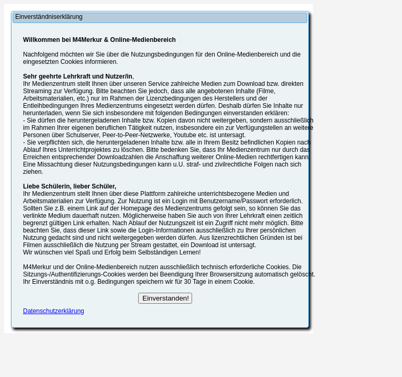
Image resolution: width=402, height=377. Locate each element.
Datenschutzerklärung (53, 311)
